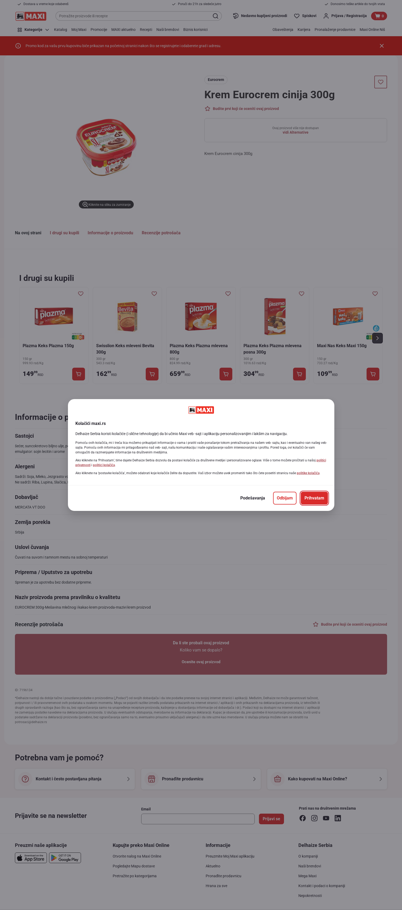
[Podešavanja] (253, 498)
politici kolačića (104, 465)
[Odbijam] (285, 498)
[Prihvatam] (314, 498)
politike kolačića (308, 473)
